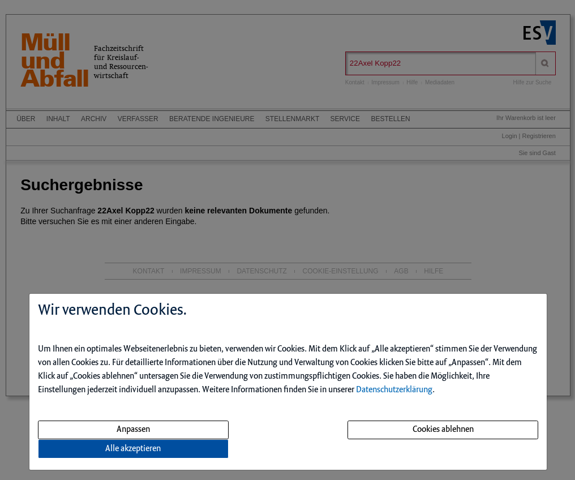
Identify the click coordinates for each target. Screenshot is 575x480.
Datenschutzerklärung (394, 390)
